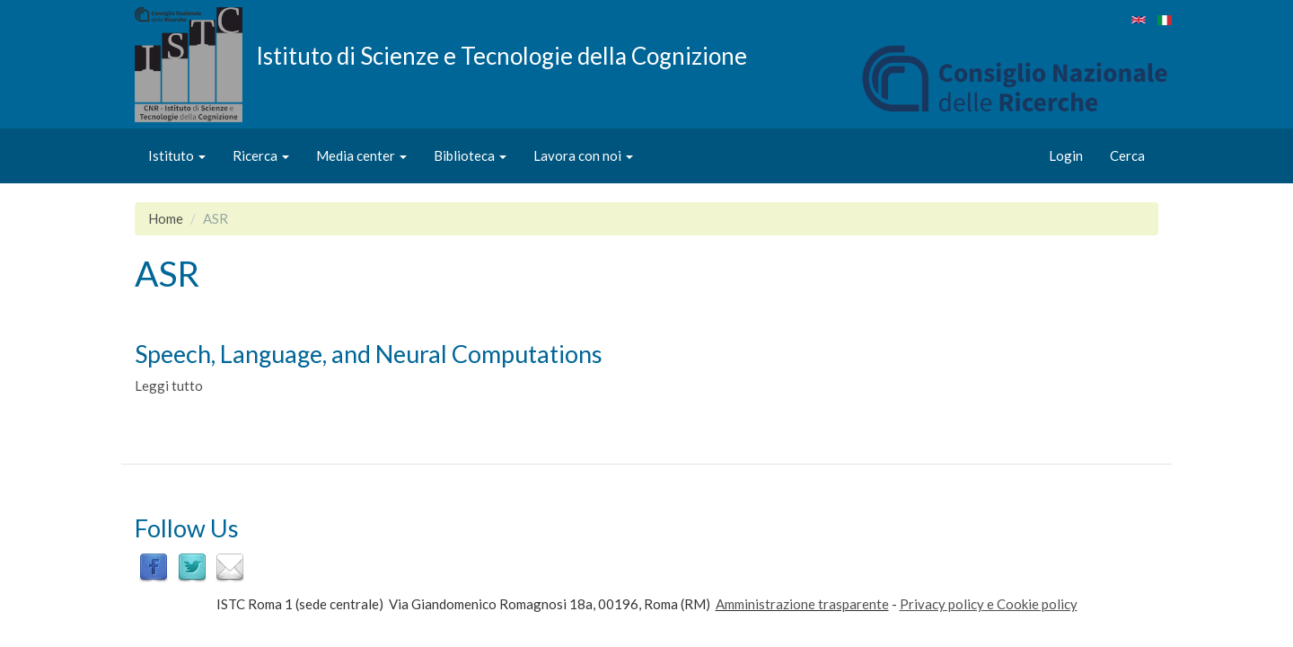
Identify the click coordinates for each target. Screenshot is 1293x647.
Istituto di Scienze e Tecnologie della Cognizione (501, 54)
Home (165, 218)
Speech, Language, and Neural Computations (369, 353)
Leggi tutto (169, 385)
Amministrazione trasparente (802, 604)
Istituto (177, 155)
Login (1066, 155)
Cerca (1127, 155)
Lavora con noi (583, 155)
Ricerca (261, 155)
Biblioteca (470, 155)
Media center (361, 155)
